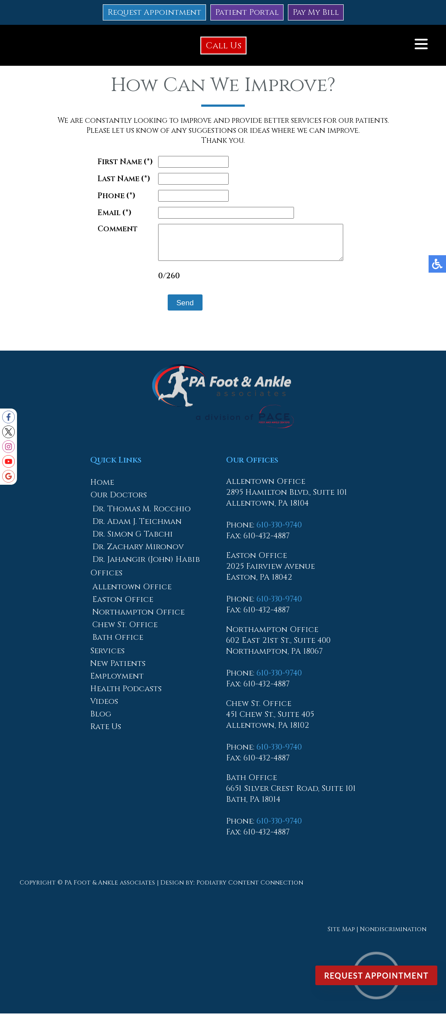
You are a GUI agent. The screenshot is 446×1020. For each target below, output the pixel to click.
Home (102, 488)
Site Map (341, 936)
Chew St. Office (125, 631)
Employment (117, 682)
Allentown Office (132, 593)
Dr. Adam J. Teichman (137, 528)
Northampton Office (138, 618)
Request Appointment (154, 12)
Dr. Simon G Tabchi (132, 540)
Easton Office (122, 606)
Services (107, 657)
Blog (100, 720)
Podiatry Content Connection (249, 889)
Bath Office (117, 643)
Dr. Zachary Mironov (138, 553)
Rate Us (105, 733)
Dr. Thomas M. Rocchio (141, 515)
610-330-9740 (279, 531)
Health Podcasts (126, 695)
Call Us (223, 45)
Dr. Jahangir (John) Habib (146, 566)
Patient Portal (247, 12)
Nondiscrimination (393, 936)
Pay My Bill (316, 12)
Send (174, 309)
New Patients (117, 670)
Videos (104, 708)
